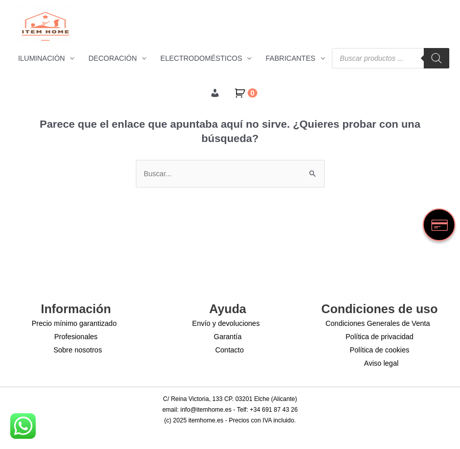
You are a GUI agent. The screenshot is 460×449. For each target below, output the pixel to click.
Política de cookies (379, 350)
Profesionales (76, 337)
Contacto (229, 350)
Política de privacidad (380, 337)
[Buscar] (436, 58)
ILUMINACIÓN (41, 58)
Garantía (227, 337)
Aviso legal (381, 363)
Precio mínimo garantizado (74, 323)
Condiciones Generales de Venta (377, 323)
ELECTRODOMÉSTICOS (201, 58)
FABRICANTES (290, 58)
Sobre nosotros (78, 350)
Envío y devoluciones (225, 323)
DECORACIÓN (112, 58)
